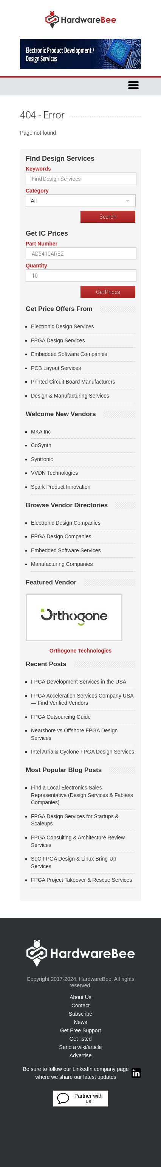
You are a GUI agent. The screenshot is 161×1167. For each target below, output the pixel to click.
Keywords (38, 168)
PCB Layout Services (56, 368)
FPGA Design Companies (61, 536)
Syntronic (42, 459)
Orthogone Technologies (81, 651)
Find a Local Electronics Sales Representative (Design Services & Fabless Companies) (82, 795)
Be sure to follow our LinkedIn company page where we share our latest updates (82, 1073)
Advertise (80, 1055)
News (80, 1022)
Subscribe (80, 1014)
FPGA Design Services (58, 340)
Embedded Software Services (66, 550)
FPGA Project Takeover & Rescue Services (81, 880)
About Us (80, 997)
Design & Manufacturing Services (70, 396)
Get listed (80, 1039)
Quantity (36, 265)
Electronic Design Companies (66, 523)
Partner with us (80, 1098)
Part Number (41, 243)
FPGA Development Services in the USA (78, 682)
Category (37, 190)
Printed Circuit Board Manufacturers (73, 382)
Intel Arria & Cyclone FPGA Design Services (82, 752)
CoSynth (41, 445)
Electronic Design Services (62, 326)
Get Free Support (80, 1030)
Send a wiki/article (80, 1047)
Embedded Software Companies (69, 354)
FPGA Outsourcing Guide (61, 717)
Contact (80, 1005)
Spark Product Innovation (60, 487)
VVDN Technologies (54, 473)
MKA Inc (41, 432)
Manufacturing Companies (62, 564)
